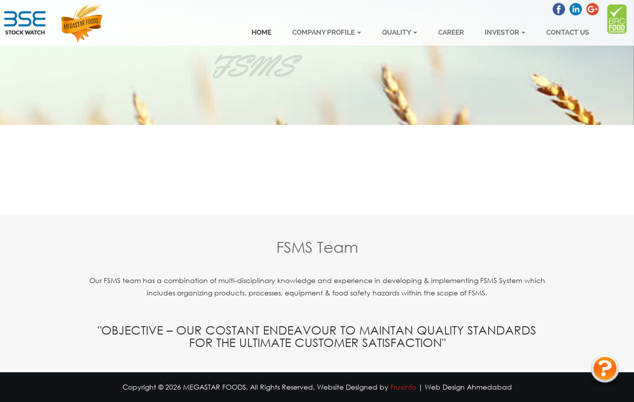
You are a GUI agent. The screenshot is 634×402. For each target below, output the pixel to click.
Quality (399, 32)
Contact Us (567, 32)
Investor (505, 32)
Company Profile (326, 32)
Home (261, 32)
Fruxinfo (403, 387)
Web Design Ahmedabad (468, 387)
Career (451, 32)
